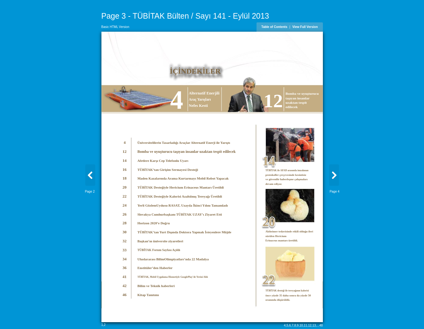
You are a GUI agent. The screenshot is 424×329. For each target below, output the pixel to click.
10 (301, 325)
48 (321, 325)
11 (305, 325)
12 (309, 325)
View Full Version (305, 27)
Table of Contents (274, 27)
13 (314, 325)
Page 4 (335, 191)
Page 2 (90, 191)
